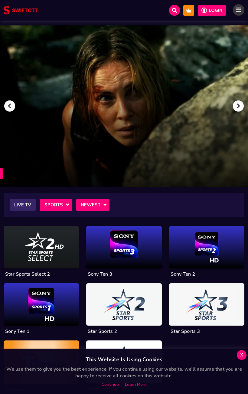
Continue (110, 384)
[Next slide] (238, 105)
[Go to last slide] (9, 105)
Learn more (136, 384)
